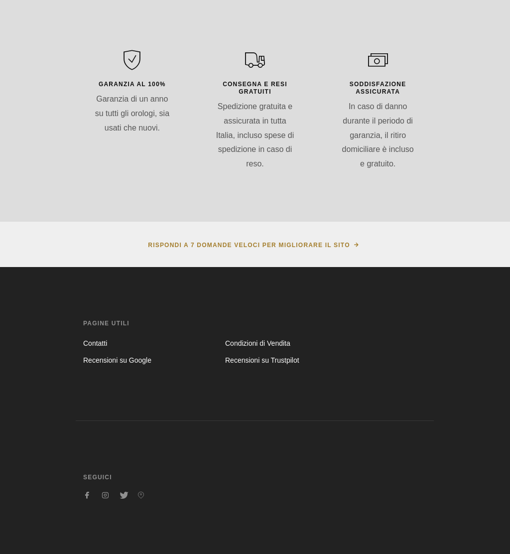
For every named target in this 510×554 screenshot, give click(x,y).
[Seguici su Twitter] (123, 495)
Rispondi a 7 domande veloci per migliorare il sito (249, 245)
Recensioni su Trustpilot (262, 360)
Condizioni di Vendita (257, 343)
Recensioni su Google (117, 360)
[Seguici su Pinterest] (141, 495)
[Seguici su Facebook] (87, 495)
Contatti (95, 343)
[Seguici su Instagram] (105, 495)
